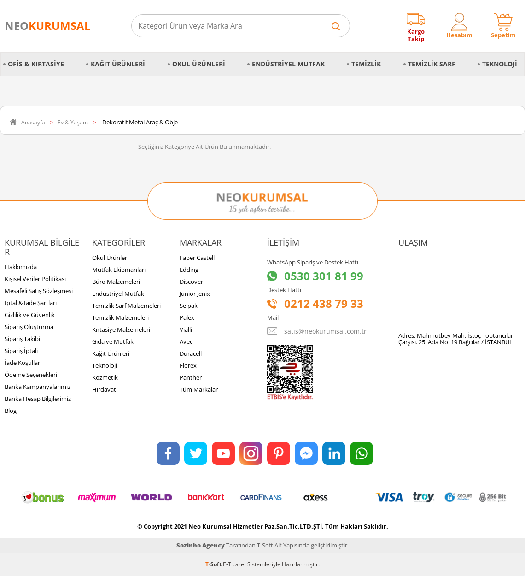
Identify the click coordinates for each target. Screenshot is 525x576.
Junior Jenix (195, 293)
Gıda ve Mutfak (113, 341)
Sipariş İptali (21, 350)
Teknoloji (499, 63)
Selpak (189, 305)
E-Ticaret (234, 564)
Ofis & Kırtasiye (36, 63)
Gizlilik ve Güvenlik (30, 314)
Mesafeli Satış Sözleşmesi (39, 290)
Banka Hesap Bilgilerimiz (38, 398)
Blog (11, 410)
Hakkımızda (21, 266)
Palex (187, 317)
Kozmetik (105, 377)
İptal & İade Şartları (31, 302)
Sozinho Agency (200, 545)
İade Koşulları (23, 362)
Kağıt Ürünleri (118, 63)
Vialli (186, 329)
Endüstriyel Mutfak (288, 63)
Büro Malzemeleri (116, 281)
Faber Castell (197, 257)
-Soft (214, 564)
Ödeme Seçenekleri (31, 374)
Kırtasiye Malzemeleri (121, 329)
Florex (188, 365)
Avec (186, 341)
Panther (191, 377)
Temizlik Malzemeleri (120, 317)
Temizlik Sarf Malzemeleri (126, 305)
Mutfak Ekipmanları (119, 269)
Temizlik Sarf (431, 63)
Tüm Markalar (199, 389)
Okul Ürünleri (198, 63)
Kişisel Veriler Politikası (35, 278)
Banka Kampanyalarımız (37, 386)
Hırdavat (104, 389)
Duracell (191, 353)
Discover (191, 281)
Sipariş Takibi (22, 338)
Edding (189, 269)
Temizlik (366, 63)
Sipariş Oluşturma (29, 326)
